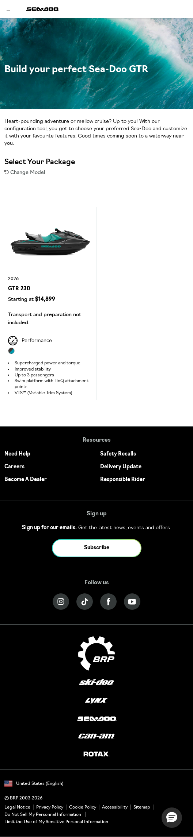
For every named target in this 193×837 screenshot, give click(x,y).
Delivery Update (120, 467)
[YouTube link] (132, 601)
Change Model (24, 172)
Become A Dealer (25, 480)
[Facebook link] (108, 601)
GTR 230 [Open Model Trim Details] (19, 289)
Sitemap (141, 807)
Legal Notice (17, 807)
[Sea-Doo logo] (43, 9)
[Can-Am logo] (96, 736)
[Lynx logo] (96, 701)
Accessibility (115, 807)
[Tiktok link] (84, 601)
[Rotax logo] (96, 754)
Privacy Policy (49, 807)
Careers (14, 467)
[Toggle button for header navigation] (10, 9)
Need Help (17, 454)
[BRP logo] (96, 653)
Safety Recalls (118, 454)
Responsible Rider (122, 480)
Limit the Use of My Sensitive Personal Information (56, 822)
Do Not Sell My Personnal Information (42, 815)
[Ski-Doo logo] (96, 683)
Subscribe (96, 548)
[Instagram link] (61, 601)
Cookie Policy (82, 807)
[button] (172, 817)
